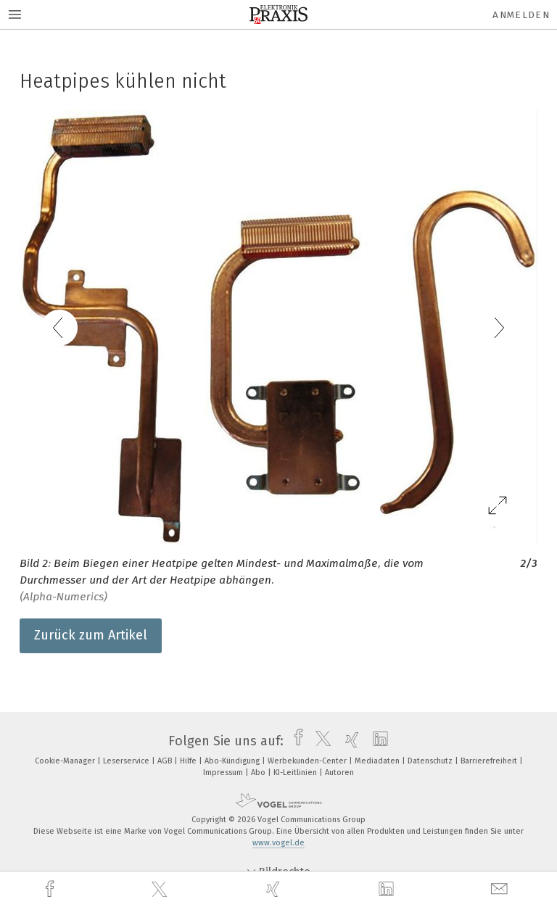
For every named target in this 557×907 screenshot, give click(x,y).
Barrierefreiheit (490, 761)
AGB (165, 761)
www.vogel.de (278, 843)
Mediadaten (378, 761)
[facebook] (51, 889)
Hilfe (189, 761)
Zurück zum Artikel (90, 635)
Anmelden (521, 15)
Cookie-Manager (66, 761)
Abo (259, 772)
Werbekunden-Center (308, 761)
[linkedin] (388, 889)
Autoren (339, 772)
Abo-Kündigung (233, 761)
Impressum (224, 772)
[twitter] (161, 889)
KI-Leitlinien (296, 772)
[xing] (275, 889)
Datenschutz (431, 761)
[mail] (501, 889)
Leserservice (127, 761)
